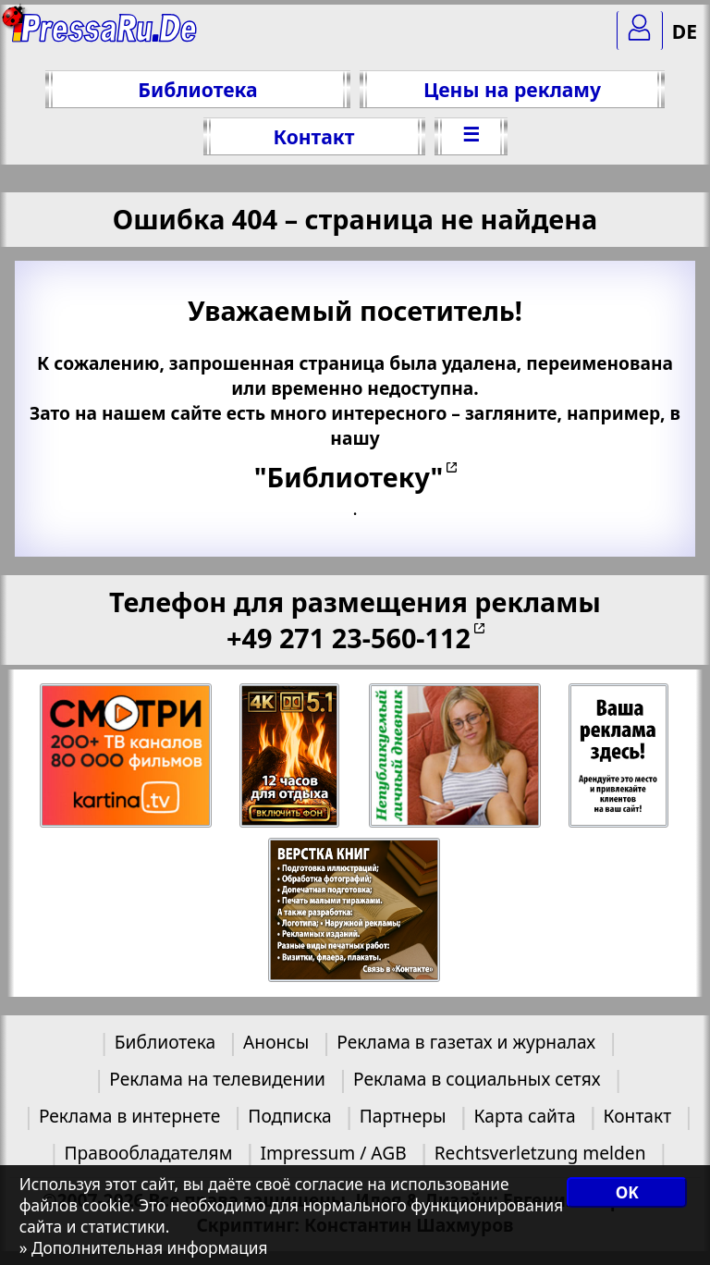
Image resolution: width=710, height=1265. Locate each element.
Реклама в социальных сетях (477, 1078)
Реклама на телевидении (217, 1078)
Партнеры (403, 1115)
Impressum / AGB (333, 1152)
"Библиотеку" (348, 477)
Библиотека (197, 89)
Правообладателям (149, 1152)
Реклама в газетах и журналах (466, 1041)
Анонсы (276, 1041)
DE (684, 31)
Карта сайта (524, 1115)
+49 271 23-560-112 (348, 638)
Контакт (313, 136)
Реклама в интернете (129, 1115)
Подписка (289, 1115)
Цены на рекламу (512, 89)
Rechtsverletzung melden (540, 1152)
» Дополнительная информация (143, 1248)
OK (627, 1192)
